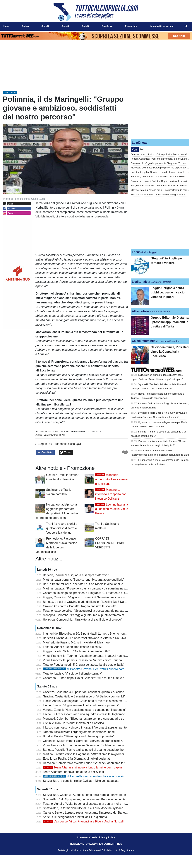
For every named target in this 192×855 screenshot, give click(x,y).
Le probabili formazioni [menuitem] (162, 26)
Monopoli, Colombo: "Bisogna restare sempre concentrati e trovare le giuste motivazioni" (101, 718)
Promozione (51, 431)
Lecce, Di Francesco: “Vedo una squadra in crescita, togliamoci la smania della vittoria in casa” (105, 714)
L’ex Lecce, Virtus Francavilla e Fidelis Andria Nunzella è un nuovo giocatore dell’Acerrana (107, 821)
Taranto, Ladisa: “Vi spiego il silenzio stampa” (72, 673)
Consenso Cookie (87, 837)
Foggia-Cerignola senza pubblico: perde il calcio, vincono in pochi (168, 292)
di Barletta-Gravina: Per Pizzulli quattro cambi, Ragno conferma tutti (99, 669)
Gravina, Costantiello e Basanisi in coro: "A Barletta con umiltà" (84, 696)
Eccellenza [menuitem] (107, 26)
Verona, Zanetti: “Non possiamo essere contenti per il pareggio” (84, 709)
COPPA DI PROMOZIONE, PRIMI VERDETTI (110, 543)
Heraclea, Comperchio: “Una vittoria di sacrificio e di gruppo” (82, 619)
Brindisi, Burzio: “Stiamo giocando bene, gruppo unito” (78, 736)
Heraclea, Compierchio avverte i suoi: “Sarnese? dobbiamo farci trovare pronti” (94, 763)
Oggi (134, 149)
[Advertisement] (160, 113)
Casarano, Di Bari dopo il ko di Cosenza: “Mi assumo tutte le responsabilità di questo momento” (105, 678)
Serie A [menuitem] (25, 26)
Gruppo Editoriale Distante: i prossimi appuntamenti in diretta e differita (170, 322)
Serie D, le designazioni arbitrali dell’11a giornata (75, 817)
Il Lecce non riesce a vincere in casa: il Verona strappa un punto (85, 727)
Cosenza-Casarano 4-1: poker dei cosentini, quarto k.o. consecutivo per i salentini (96, 692)
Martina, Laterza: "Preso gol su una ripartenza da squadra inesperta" (88, 588)
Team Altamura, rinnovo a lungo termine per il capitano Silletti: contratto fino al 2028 (103, 767)
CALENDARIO (94, 843)
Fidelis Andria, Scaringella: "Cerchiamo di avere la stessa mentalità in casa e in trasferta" (101, 700)
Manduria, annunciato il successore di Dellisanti (111, 479)
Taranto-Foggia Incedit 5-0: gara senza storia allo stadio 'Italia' (83, 664)
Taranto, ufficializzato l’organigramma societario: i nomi (78, 732)
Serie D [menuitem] (85, 26)
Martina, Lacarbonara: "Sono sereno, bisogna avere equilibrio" (83, 579)
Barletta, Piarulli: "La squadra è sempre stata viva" (76, 575)
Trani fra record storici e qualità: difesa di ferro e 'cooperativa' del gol (61, 528)
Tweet (65, 452)
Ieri (141, 149)
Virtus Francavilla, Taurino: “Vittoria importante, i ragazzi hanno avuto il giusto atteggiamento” (103, 655)
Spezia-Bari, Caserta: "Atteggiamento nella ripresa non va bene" (85, 794)
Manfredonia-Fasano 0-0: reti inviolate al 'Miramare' (76, 642)
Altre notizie (140, 311)
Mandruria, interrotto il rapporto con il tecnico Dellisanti (110, 494)
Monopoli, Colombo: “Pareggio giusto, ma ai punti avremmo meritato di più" (92, 615)
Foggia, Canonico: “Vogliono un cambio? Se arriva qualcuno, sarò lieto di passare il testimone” (105, 597)
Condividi (45, 452)
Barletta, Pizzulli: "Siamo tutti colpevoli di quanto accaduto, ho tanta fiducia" (92, 749)
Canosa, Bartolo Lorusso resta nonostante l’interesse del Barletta (85, 812)
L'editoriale (140, 281)
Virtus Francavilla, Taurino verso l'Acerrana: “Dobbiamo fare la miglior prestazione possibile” (103, 745)
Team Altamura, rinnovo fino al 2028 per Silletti (73, 771)
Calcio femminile (143, 340)
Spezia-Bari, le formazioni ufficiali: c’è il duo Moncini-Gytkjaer (83, 808)
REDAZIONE (77, 843)
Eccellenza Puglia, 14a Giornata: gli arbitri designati (77, 758)
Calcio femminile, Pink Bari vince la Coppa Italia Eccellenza (169, 352)
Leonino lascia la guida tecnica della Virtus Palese (111, 509)
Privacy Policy (107, 837)
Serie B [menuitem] (45, 26)
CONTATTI (109, 843)
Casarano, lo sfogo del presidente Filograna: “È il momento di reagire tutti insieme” (97, 592)
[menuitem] (186, 26)
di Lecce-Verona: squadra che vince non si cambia (88, 776)
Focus (136, 252)
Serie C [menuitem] (65, 26)
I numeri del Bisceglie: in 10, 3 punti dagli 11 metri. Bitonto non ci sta (88, 633)
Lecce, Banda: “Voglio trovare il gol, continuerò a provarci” (81, 705)
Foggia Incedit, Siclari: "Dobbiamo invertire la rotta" (76, 651)
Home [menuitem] (6, 26)
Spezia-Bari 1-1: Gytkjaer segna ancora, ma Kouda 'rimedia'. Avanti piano (91, 799)
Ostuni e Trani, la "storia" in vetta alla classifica (73, 723)
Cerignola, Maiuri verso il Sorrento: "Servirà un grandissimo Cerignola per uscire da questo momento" (109, 740)
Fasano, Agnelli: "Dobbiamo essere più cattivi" (73, 646)
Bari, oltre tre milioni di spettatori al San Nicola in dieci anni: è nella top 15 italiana (96, 584)
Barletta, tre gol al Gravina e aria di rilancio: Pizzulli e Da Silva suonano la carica (95, 601)
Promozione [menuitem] (131, 26)
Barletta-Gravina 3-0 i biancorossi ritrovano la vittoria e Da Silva (84, 638)
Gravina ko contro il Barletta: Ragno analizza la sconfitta (79, 606)
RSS (119, 843)
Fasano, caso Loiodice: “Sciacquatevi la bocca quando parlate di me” (88, 610)
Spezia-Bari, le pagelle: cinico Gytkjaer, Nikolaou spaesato (81, 780)
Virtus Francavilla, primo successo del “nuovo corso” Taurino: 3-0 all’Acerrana (93, 660)
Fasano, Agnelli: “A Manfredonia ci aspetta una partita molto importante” (90, 803)
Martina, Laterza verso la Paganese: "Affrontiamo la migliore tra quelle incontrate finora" (100, 754)
